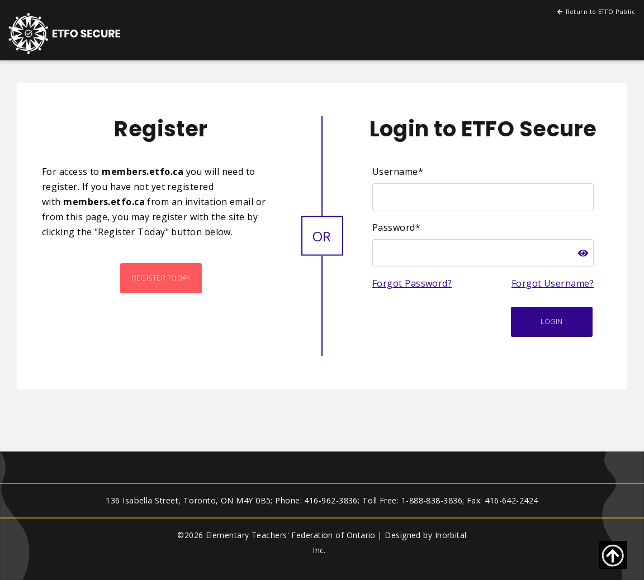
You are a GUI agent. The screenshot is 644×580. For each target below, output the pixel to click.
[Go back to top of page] (613, 555)
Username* (397, 171)
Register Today (161, 278)
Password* (396, 227)
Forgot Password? (412, 283)
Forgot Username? (553, 283)
